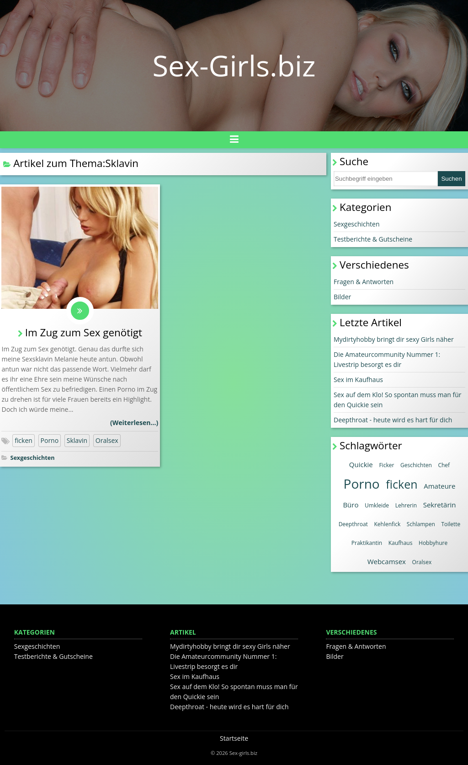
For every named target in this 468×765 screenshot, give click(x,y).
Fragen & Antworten (364, 281)
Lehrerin (406, 505)
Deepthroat (353, 524)
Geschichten (416, 465)
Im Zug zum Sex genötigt (83, 332)
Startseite (234, 738)
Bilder (342, 296)
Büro (350, 504)
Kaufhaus (400, 543)
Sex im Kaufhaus (358, 379)
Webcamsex (386, 561)
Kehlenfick (387, 524)
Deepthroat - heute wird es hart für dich (393, 419)
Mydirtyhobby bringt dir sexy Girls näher (394, 339)
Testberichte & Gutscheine (373, 239)
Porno (50, 440)
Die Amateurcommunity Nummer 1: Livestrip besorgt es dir (387, 359)
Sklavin (77, 440)
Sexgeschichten (32, 458)
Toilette (450, 524)
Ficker (386, 465)
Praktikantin (366, 543)
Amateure (439, 485)
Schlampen (421, 524)
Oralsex (107, 440)
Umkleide (377, 505)
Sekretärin (439, 504)
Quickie (361, 464)
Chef (444, 465)
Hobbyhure (433, 543)
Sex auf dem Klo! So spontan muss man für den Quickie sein (398, 399)
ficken (23, 440)
